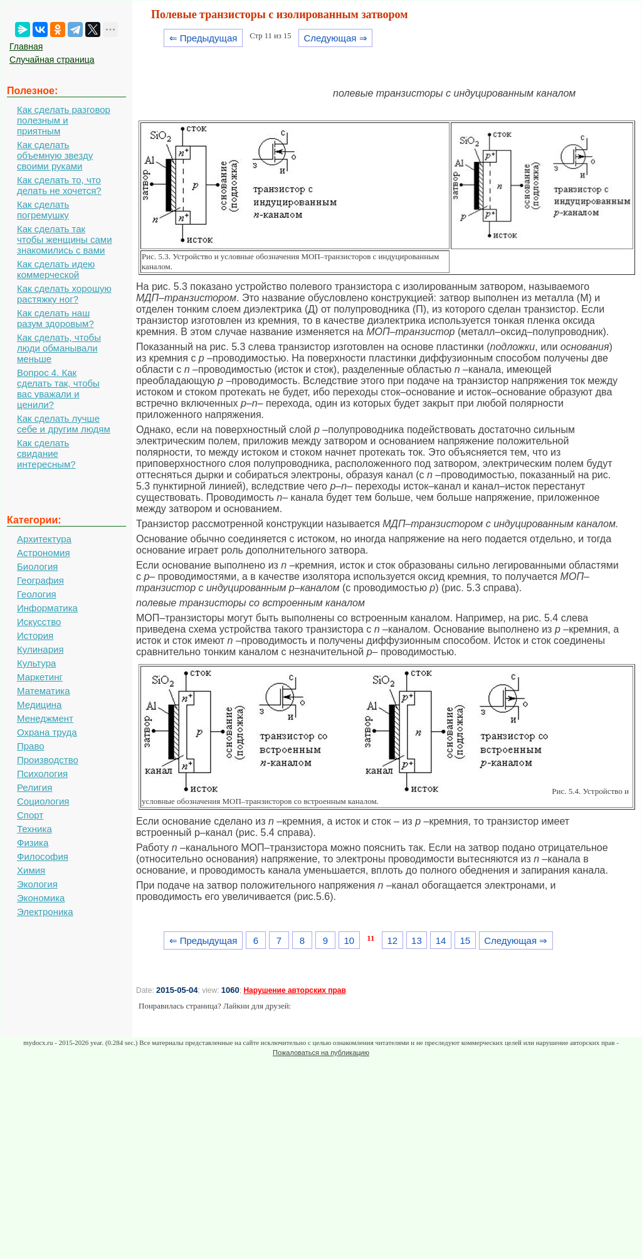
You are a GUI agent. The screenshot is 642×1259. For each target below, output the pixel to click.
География (40, 580)
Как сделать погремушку (43, 209)
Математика (43, 690)
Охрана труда (47, 732)
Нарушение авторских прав (294, 990)
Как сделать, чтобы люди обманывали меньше (59, 348)
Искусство (39, 621)
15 (465, 940)
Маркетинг (40, 677)
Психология (42, 773)
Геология (36, 594)
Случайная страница (52, 60)
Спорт (30, 815)
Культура (36, 663)
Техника (34, 828)
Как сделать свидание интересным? (46, 453)
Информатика (47, 608)
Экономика (41, 897)
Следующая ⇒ (335, 38)
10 (349, 940)
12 (392, 940)
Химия (31, 870)
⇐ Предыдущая (203, 38)
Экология (37, 884)
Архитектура (44, 538)
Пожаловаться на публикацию (321, 1052)
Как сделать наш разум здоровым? (55, 318)
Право (31, 746)
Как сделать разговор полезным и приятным (63, 120)
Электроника (45, 911)
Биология (37, 566)
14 (441, 940)
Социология (43, 801)
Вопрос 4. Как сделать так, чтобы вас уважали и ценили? (58, 388)
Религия (34, 787)
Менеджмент (45, 718)
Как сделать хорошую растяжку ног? (64, 293)
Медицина (39, 704)
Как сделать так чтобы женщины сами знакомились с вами (64, 239)
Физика (32, 842)
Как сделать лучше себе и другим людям (63, 423)
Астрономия (43, 552)
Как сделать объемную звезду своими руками (55, 155)
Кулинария (40, 649)
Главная (26, 46)
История (35, 635)
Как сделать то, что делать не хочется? (59, 185)
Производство (47, 759)
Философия (42, 856)
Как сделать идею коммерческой (56, 269)
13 (416, 940)
